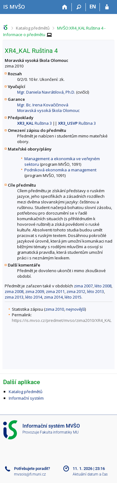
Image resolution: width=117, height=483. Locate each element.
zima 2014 (53, 297)
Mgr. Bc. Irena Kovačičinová (42, 105)
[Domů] (65, 7)
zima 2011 (55, 291)
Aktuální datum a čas (90, 474)
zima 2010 (54, 309)
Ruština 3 (34, 123)
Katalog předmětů (33, 28)
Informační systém (26, 398)
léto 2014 (33, 297)
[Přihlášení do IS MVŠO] (107, 7)
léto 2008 (103, 286)
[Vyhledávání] (79, 7)
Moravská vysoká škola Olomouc (48, 110)
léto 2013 (95, 291)
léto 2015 (73, 297)
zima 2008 (14, 291)
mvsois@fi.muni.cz (30, 474)
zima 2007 (83, 286)
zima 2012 (75, 291)
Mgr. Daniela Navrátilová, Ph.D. (46, 92)
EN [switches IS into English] (93, 6)
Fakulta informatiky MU (59, 432)
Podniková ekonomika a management (60, 170)
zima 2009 (34, 291)
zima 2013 (14, 297)
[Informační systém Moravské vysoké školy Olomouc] (14, 6)
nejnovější (75, 309)
